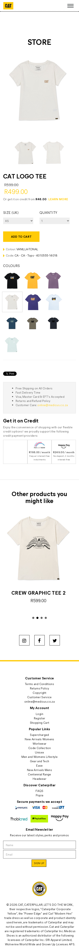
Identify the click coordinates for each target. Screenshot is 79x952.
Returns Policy (39, 688)
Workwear (40, 743)
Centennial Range (39, 774)
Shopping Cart (39, 723)
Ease (39, 765)
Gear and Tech (39, 761)
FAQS (39, 791)
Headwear (39, 779)
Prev (8, 563)
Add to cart (21, 237)
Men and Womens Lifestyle (39, 757)
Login (39, 714)
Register (39, 718)
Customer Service (39, 697)
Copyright (39, 693)
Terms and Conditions (39, 684)
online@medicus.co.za (52, 405)
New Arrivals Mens (39, 770)
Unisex (39, 752)
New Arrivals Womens (39, 739)
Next (70, 563)
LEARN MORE (58, 199)
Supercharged (39, 735)
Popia (39, 795)
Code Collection (39, 748)
